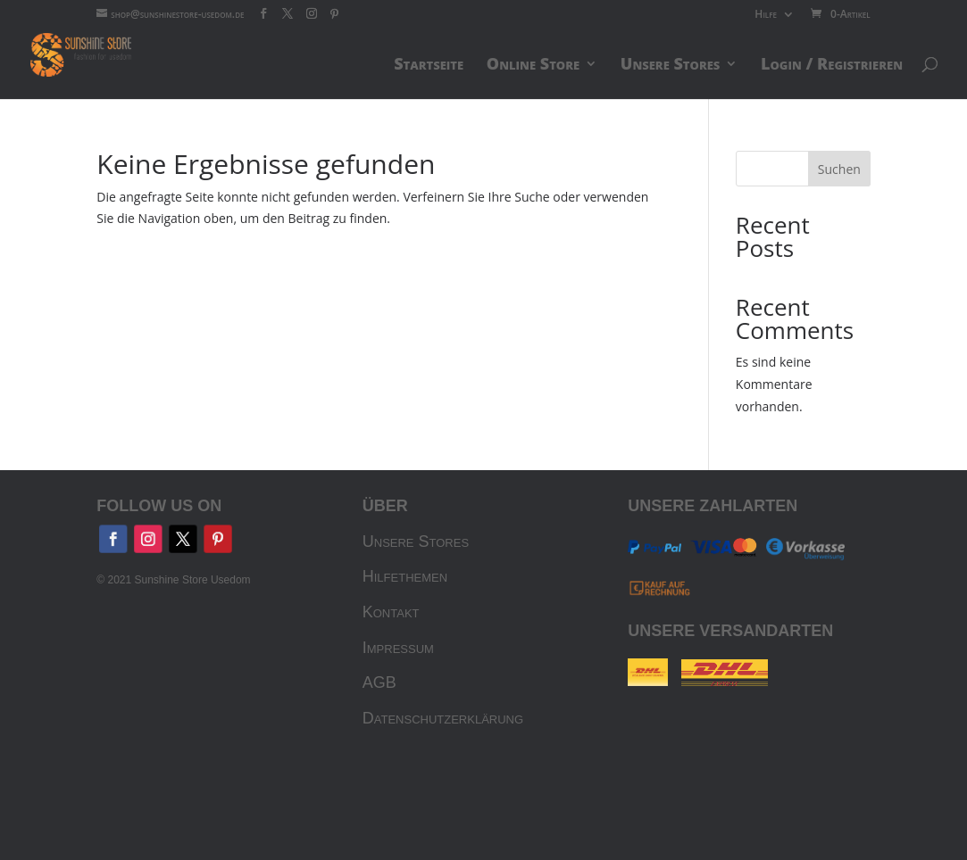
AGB (379, 682)
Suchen (839, 169)
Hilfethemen (405, 576)
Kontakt (391, 612)
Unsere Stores (416, 541)
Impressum (398, 648)
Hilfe (765, 15)
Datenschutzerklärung (443, 718)
